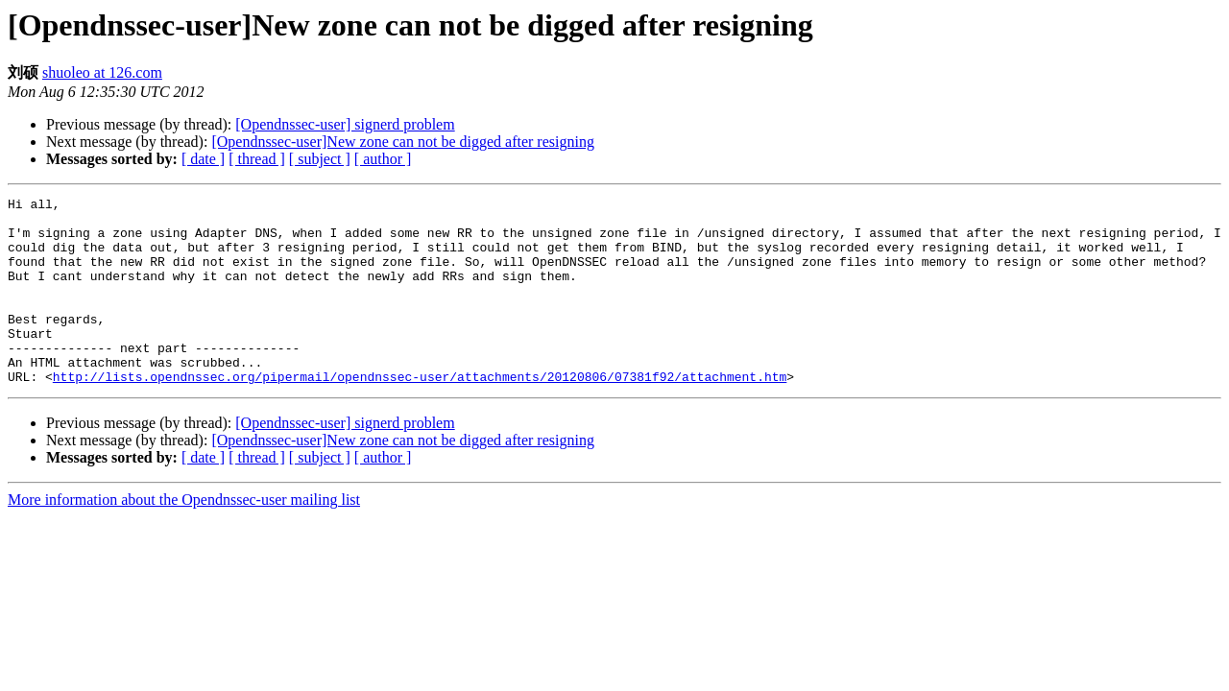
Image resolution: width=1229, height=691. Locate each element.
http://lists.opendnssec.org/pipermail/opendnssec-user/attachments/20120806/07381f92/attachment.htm (419, 413)
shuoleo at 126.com (102, 72)
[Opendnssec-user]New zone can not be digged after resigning (402, 141)
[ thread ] (257, 159)
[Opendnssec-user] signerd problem (344, 124)
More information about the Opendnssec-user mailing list (184, 537)
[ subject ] (319, 159)
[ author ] (383, 159)
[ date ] (203, 159)
